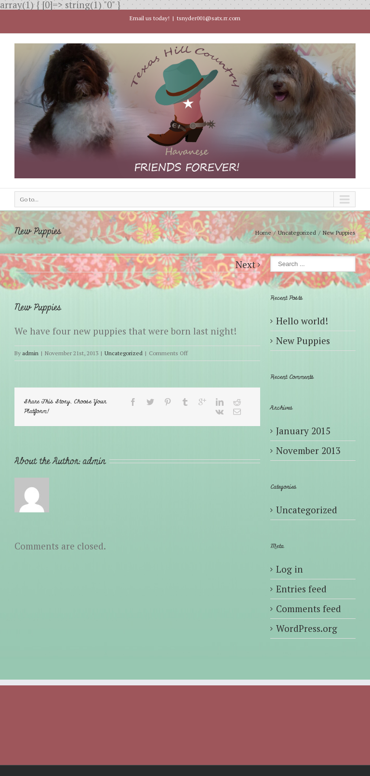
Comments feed (308, 608)
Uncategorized (297, 232)
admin (30, 353)
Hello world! (302, 321)
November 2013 (308, 450)
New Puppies (303, 340)
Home (263, 232)
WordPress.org (306, 628)
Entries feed (301, 589)
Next (245, 264)
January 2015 (303, 431)
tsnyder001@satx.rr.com (208, 18)
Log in (289, 569)
